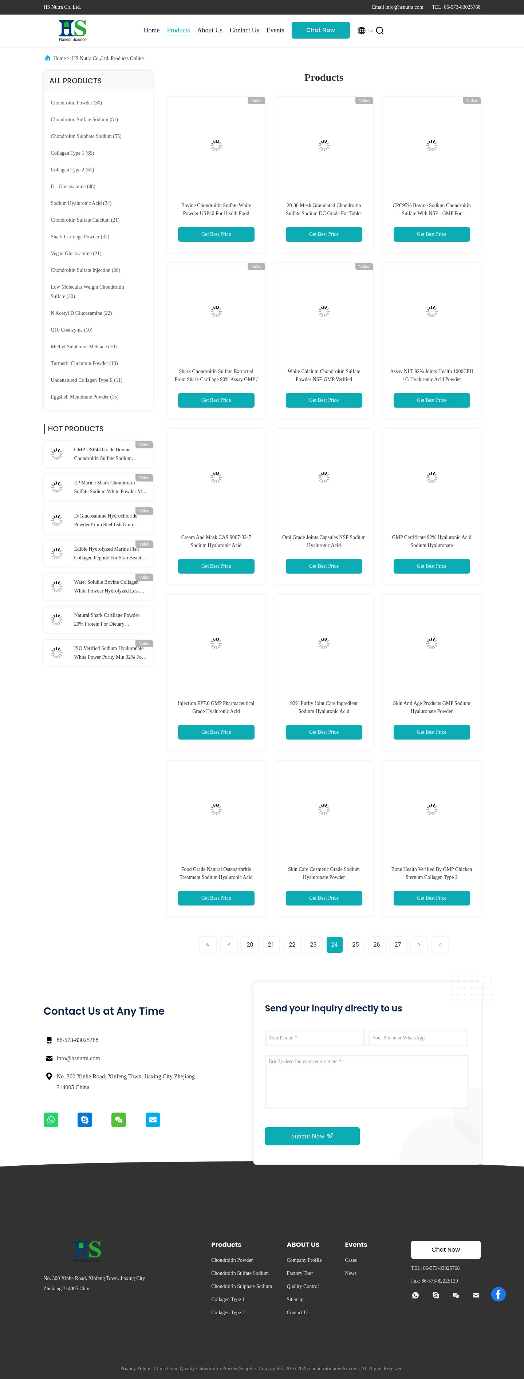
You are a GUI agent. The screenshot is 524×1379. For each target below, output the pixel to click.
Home (152, 30)
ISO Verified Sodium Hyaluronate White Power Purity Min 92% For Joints (109, 654)
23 (313, 944)
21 (271, 944)
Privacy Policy (135, 1368)
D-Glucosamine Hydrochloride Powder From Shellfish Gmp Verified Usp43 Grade (106, 521)
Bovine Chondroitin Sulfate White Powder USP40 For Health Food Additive (216, 213)
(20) (86, 270)
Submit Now (312, 1136)
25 (355, 944)
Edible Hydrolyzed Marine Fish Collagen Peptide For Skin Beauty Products (109, 554)
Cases (351, 1260)
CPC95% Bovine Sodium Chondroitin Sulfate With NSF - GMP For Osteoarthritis (431, 213)
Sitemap (295, 1299)
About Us (210, 30)
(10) (71, 330)
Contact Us (244, 30)
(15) (85, 397)
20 (250, 944)
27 (398, 944)
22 (292, 944)
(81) (84, 119)
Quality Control (303, 1286)
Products (178, 30)
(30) (76, 103)
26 (377, 944)
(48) (73, 186)
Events (275, 30)
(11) (87, 380)
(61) (72, 170)
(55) (86, 136)
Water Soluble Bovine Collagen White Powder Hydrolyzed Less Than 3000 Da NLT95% (106, 587)
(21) (85, 220)
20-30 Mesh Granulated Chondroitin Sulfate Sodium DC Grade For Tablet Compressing (324, 213)
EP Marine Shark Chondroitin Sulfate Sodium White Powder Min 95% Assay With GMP (110, 488)
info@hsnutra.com (78, 1058)
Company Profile (304, 1260)
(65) (72, 153)
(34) (81, 203)
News (350, 1273)
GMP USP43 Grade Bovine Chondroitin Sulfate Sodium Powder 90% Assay (103, 455)
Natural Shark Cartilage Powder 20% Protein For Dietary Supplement (106, 621)
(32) (80, 236)
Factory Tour (300, 1273)
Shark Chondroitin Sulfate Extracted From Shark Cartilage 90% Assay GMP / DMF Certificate (215, 379)
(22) (81, 313)
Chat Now (320, 30)
